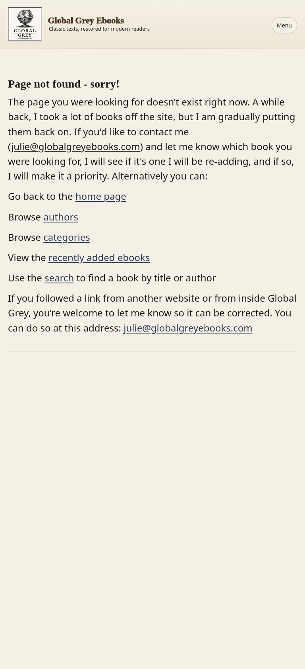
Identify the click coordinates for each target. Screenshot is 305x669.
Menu (284, 25)
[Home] (79, 24)
